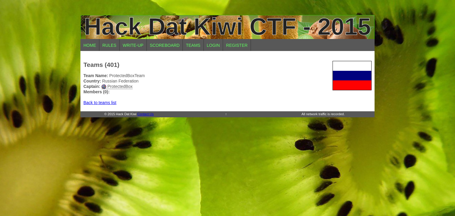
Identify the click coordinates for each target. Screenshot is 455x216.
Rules (109, 45)
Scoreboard (165, 45)
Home (89, 45)
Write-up (133, 45)
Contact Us (145, 114)
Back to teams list (99, 102)
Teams (193, 45)
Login (213, 45)
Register (237, 45)
